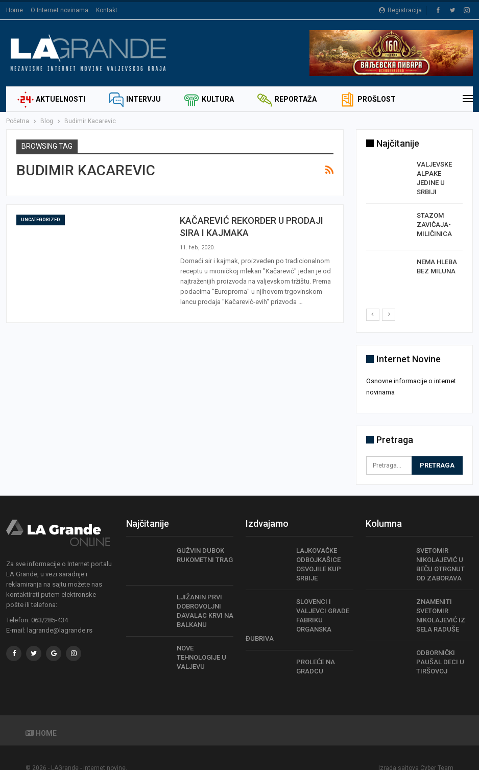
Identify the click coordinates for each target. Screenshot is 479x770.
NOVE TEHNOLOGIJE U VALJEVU (201, 644)
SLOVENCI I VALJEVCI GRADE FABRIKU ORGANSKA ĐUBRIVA (297, 606)
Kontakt (106, 10)
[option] (414, 227)
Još (346, 99)
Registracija (400, 10)
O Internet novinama (59, 10)
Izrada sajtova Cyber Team (415, 754)
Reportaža (286, 99)
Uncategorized (40, 219)
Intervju (134, 99)
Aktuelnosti (51, 99)
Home (14, 10)
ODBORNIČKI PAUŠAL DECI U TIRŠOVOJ (440, 648)
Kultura (208, 99)
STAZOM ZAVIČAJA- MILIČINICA (434, 225)
